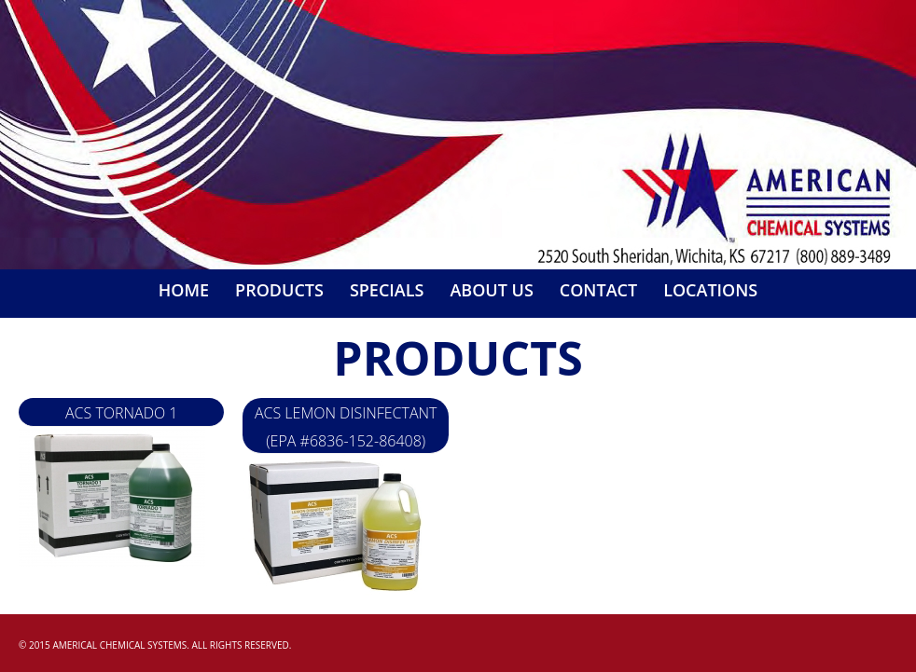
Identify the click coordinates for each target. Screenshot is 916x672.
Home (184, 290)
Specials (387, 290)
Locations (710, 290)
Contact (598, 290)
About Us (491, 290)
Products (279, 290)
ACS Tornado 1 (121, 413)
